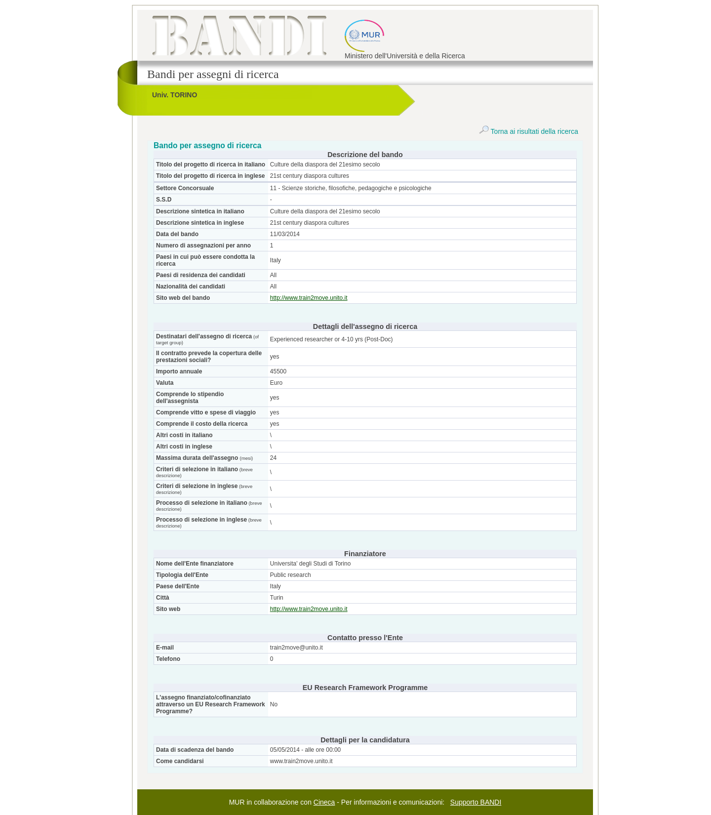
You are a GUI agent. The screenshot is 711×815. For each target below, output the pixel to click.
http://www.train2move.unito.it (309, 297)
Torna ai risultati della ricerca (528, 131)
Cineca (324, 802)
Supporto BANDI (476, 802)
